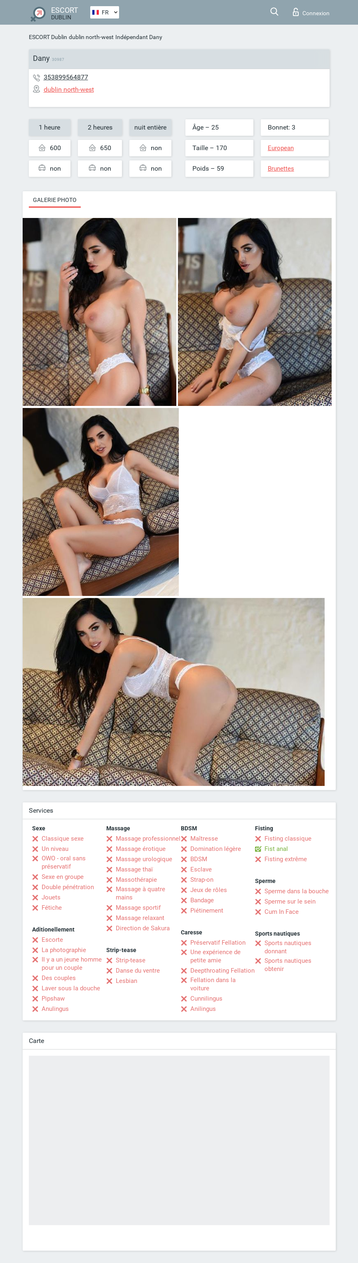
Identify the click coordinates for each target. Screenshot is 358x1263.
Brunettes (281, 168)
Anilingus (203, 1009)
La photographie (64, 950)
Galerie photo (55, 200)
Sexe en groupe (63, 877)
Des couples (59, 978)
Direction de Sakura (143, 928)
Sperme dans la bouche (296, 891)
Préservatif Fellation (218, 942)
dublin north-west (91, 37)
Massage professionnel (148, 838)
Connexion (311, 11)
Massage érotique (141, 849)
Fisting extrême (285, 859)
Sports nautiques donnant (287, 947)
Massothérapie (136, 879)
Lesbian (126, 981)
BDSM (198, 859)
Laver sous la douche (71, 988)
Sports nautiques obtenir (287, 965)
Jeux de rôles (208, 890)
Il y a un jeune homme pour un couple (72, 963)
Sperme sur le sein (290, 901)
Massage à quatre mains (140, 893)
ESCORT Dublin (48, 37)
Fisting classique (287, 838)
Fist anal (276, 849)
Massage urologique (144, 859)
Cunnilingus (206, 998)
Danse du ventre (138, 970)
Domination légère (215, 849)
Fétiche (52, 907)
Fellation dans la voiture (213, 984)
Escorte (52, 939)
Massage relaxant (140, 918)
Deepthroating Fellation (222, 970)
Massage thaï (134, 869)
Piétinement (206, 910)
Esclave (201, 869)
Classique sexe (63, 838)
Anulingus (55, 1009)
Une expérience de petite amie (215, 956)
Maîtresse (204, 838)
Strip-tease (130, 960)
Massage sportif (138, 907)
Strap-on (201, 879)
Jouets (51, 897)
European (281, 148)
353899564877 (66, 77)
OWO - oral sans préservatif (64, 862)
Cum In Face (281, 911)
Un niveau (55, 849)
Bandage (202, 900)
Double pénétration (68, 887)
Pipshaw (53, 998)
